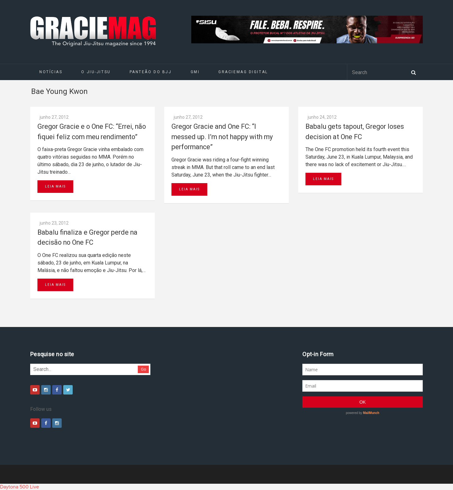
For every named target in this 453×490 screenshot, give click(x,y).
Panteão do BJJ (151, 72)
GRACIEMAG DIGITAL (243, 72)
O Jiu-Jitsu (95, 72)
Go (143, 369)
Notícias (50, 72)
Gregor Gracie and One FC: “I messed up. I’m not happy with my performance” (222, 136)
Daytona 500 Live (19, 487)
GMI (195, 72)
